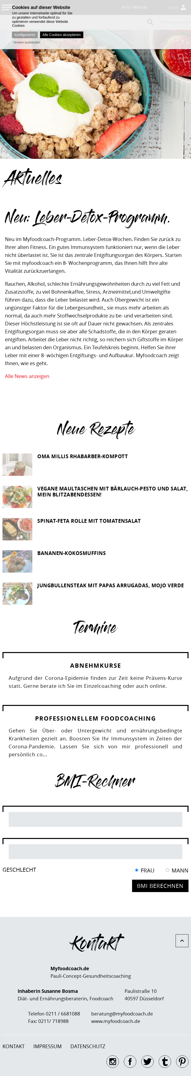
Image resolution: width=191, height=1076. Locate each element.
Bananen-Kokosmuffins (71, 553)
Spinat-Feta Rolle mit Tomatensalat (89, 521)
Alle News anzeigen (27, 376)
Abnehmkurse (95, 665)
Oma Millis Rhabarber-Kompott (82, 456)
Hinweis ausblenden (26, 42)
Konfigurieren (24, 35)
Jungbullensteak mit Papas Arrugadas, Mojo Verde (110, 585)
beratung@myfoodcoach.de (122, 1013)
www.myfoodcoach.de (115, 1021)
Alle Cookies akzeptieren (62, 35)
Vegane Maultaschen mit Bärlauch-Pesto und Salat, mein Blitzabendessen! (112, 491)
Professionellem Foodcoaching (95, 718)
